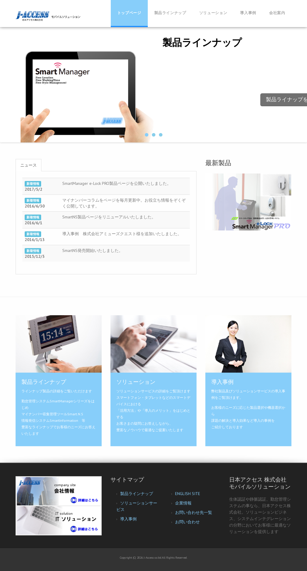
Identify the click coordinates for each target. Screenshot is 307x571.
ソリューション (213, 12)
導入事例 (248, 12)
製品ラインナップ (170, 12)
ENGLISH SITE (187, 493)
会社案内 (277, 12)
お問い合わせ (187, 521)
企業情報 (183, 503)
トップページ (129, 12)
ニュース (28, 165)
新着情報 (32, 184)
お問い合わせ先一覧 (193, 512)
